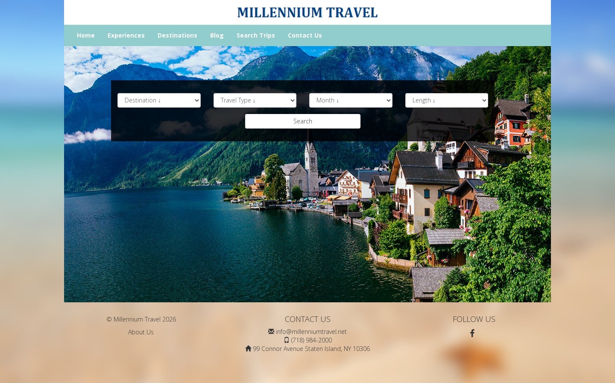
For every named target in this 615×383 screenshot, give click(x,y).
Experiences (126, 35)
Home (86, 35)
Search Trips (256, 35)
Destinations (177, 35)
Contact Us (305, 35)
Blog (217, 35)
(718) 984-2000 (311, 340)
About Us (141, 332)
